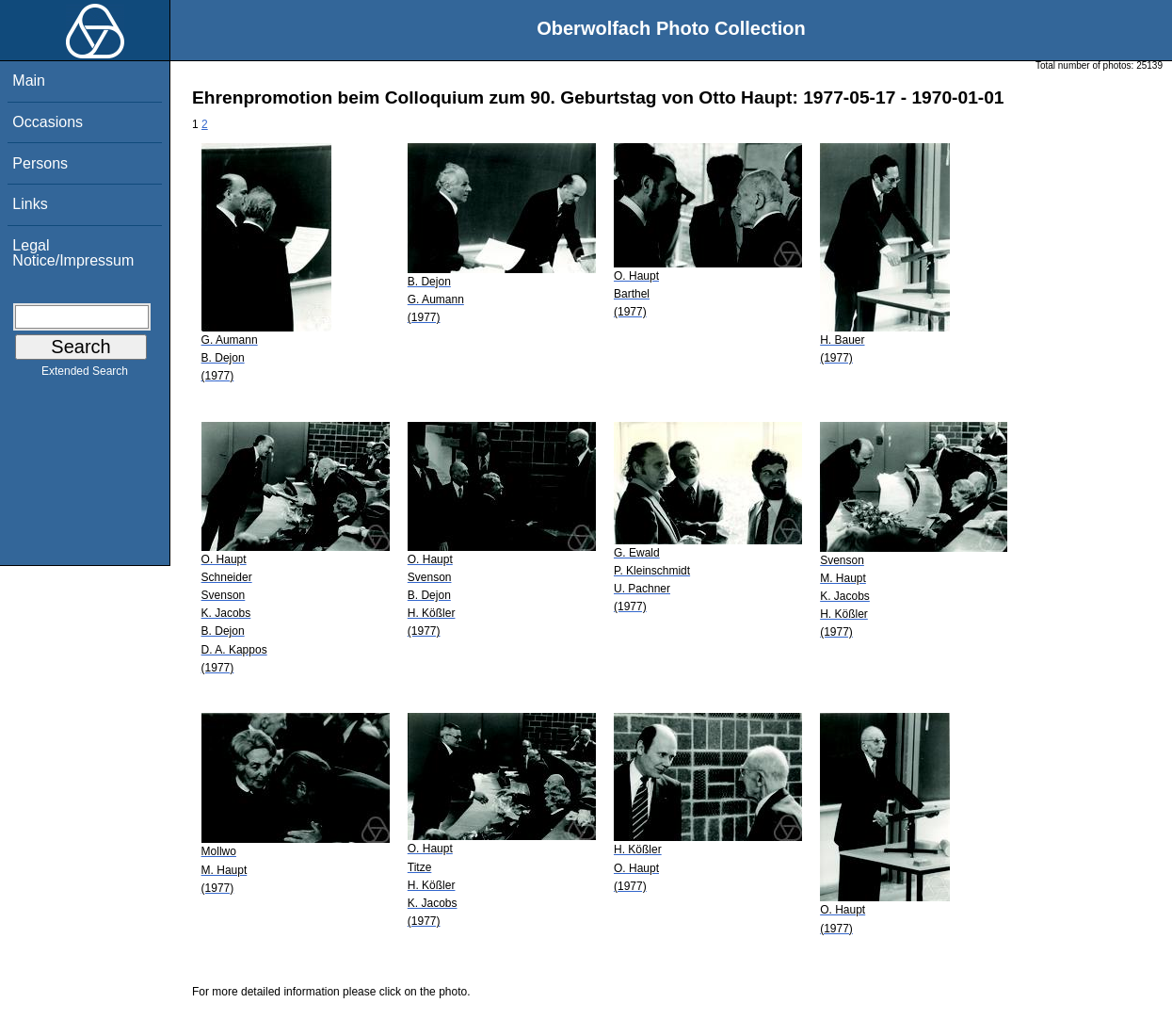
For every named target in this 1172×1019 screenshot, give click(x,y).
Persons (40, 163)
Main (28, 81)
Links (29, 204)
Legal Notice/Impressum (73, 252)
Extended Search (84, 374)
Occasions (47, 122)
